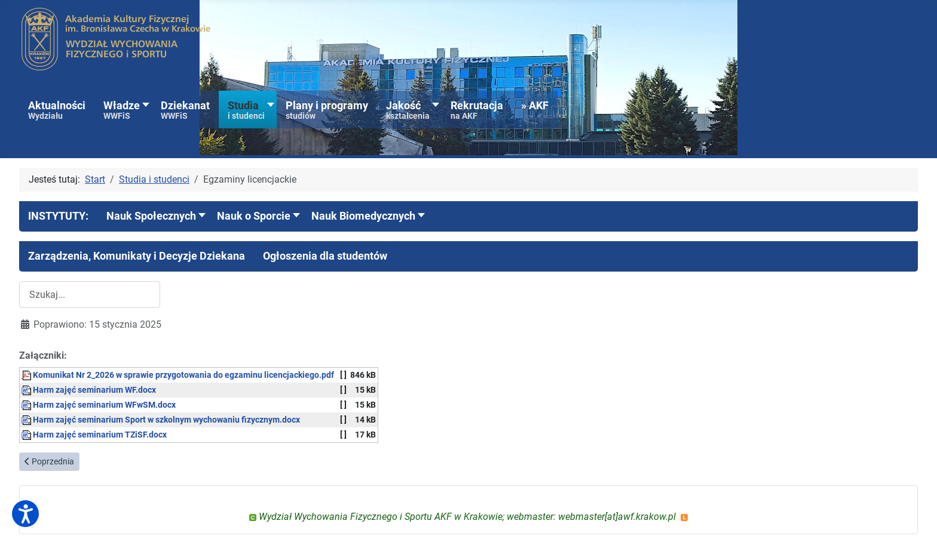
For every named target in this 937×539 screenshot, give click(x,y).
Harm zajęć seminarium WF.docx (89, 390)
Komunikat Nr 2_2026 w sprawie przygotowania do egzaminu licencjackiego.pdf (178, 375)
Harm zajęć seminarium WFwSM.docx (99, 405)
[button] (58, 216)
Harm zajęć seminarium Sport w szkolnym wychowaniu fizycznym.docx (161, 420)
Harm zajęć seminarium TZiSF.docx (94, 435)
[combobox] (89, 294)
